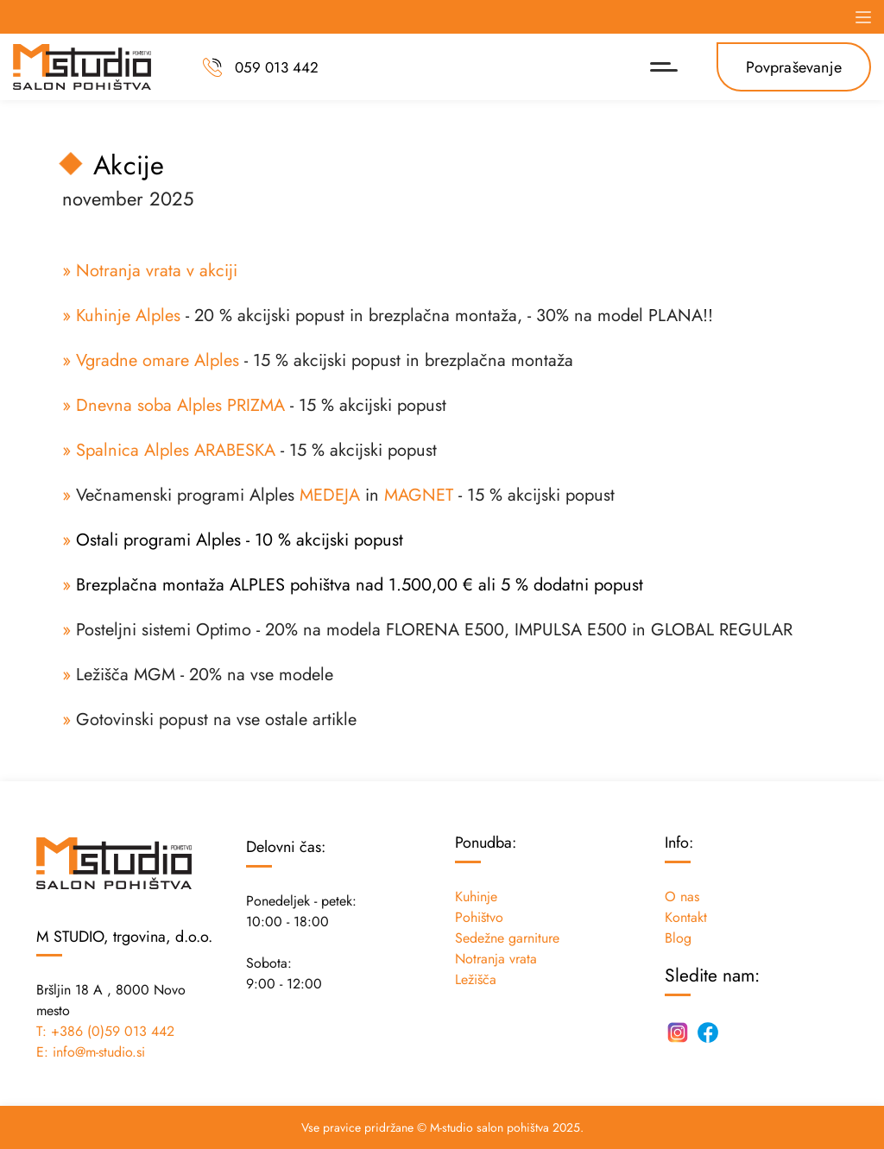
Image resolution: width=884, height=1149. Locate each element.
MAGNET (418, 495)
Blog (678, 938)
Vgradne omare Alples (157, 360)
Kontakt (686, 917)
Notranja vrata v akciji (156, 270)
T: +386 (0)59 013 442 (105, 1031)
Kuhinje (476, 896)
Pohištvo (479, 917)
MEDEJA (330, 495)
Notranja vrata (496, 959)
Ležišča (475, 979)
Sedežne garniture (507, 938)
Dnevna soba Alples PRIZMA (180, 405)
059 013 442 (277, 66)
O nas (682, 896)
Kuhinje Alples (128, 315)
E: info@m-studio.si (90, 1052)
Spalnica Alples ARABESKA (175, 450)
